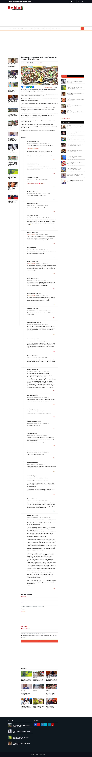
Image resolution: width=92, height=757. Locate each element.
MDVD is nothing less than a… (33, 339)
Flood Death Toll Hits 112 (38, 692)
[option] (26, 1)
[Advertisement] (60, 13)
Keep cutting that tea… (32, 247)
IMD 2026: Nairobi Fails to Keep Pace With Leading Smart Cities (12, 114)
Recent (64, 75)
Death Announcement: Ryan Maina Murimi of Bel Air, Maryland (19, 1)
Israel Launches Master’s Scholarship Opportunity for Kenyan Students (74, 169)
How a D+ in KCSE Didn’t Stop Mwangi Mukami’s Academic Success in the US (12, 77)
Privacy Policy (42, 754)
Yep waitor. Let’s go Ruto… (32, 308)
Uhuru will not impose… (32, 476)
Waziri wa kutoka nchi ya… (32, 515)
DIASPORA (14, 28)
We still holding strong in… (33, 261)
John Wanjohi (39, 62)
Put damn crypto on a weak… (33, 409)
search (82, 28)
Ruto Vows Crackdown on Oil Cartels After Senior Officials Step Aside (12, 138)
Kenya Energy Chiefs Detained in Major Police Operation (50, 708)
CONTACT (57, 28)
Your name (23, 596)
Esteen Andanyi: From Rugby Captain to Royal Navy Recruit (12, 201)
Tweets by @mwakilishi (65, 118)
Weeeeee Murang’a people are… (34, 293)
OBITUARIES (37, 28)
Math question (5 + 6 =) (25, 628)
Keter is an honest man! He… (33, 164)
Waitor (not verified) (31, 234)
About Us (32, 754)
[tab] (64, 76)
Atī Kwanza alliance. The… (32, 369)
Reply (54, 159)
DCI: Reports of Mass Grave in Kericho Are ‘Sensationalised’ (75, 181)
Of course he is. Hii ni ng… (32, 191)
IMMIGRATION (20, 28)
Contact (37, 754)
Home (10, 28)
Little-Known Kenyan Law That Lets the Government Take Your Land (12, 176)
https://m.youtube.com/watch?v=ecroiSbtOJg (35, 183)
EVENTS (53, 28)
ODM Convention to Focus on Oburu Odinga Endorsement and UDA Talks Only (75, 139)
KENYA (26, 28)
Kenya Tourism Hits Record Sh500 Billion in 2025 (38, 707)
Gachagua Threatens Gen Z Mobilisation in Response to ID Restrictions (12, 102)
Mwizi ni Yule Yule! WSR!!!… (33, 450)
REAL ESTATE (31, 28)
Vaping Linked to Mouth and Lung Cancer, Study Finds (12, 151)
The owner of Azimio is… (32, 433)
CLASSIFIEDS (47, 28)
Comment (23, 611)
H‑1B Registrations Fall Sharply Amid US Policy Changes (75, 163)
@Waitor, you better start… (32, 278)
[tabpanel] (72, 95)
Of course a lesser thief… (32, 355)
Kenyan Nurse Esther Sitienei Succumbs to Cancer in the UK (12, 65)
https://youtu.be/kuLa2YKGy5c (33, 148)
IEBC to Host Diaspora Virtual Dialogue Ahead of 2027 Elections (74, 151)
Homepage (23, 608)
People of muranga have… (32, 232)
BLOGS (42, 28)
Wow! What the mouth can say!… (34, 322)
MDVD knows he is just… (32, 462)
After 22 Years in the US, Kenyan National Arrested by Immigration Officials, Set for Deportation (75, 127)
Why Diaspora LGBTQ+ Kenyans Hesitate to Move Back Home (11, 189)
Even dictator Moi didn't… (32, 395)
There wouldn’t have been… (33, 498)
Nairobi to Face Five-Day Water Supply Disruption (12, 127)
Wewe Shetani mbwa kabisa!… (33, 203)
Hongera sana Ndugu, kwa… (33, 141)
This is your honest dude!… (33, 177)
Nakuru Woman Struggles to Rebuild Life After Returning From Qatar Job (75, 175)
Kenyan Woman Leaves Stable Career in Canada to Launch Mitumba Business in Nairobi (12, 163)
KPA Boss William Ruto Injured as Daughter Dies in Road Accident (26, 708)
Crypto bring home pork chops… (34, 421)
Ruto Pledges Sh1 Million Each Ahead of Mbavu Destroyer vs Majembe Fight (51, 694)
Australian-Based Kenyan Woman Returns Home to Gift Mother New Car (12, 89)
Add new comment (48, 87)
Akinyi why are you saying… (33, 215)
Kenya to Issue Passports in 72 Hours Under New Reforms (74, 157)
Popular (70, 75)
